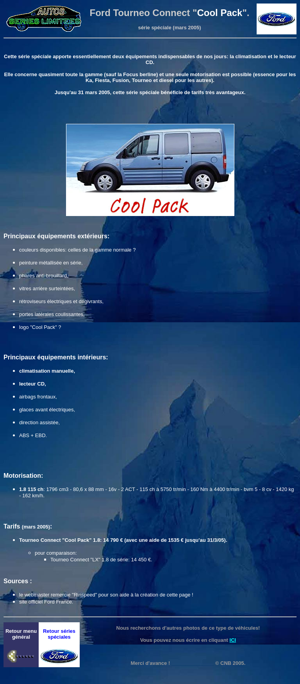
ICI (233, 640)
